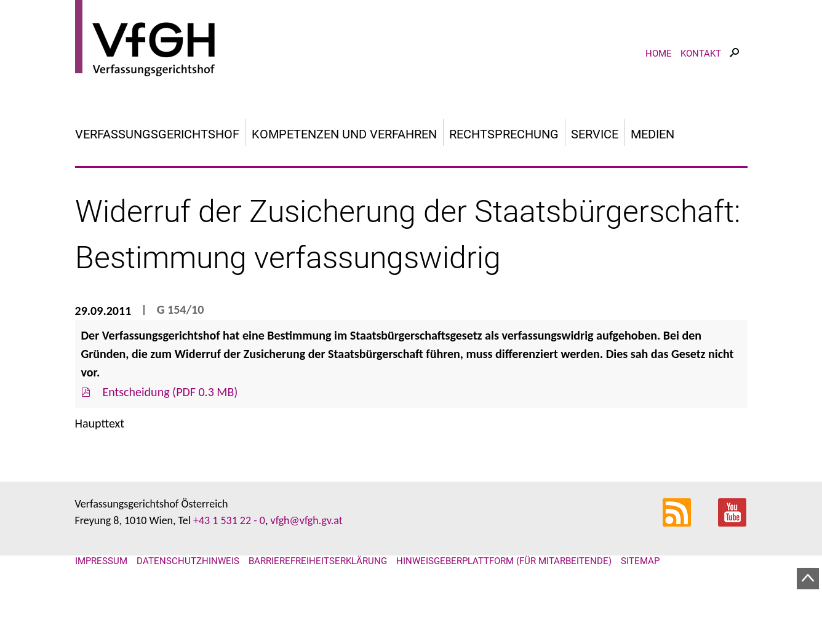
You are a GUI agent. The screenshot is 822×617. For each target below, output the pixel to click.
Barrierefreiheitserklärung (318, 561)
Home (658, 53)
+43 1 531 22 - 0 (229, 520)
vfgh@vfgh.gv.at (306, 520)
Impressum (101, 561)
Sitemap (640, 561)
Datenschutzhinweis (188, 561)
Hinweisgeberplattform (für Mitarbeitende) (504, 561)
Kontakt (700, 53)
